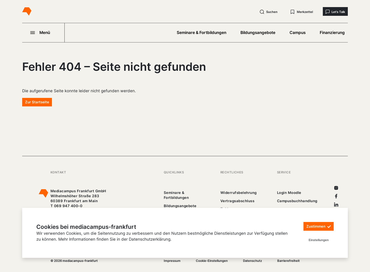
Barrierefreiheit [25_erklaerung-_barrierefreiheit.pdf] (288, 261)
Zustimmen (318, 226)
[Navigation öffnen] (43, 32)
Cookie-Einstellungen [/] (212, 261)
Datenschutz (252, 261)
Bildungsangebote (257, 32)
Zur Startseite (37, 102)
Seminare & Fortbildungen (201, 32)
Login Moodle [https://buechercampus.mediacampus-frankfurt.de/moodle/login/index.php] (289, 192)
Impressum (172, 261)
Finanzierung (332, 32)
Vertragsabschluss (237, 201)
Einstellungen (319, 240)
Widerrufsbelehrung (238, 192)
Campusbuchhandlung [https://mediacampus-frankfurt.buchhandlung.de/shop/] (297, 201)
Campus (298, 32)
